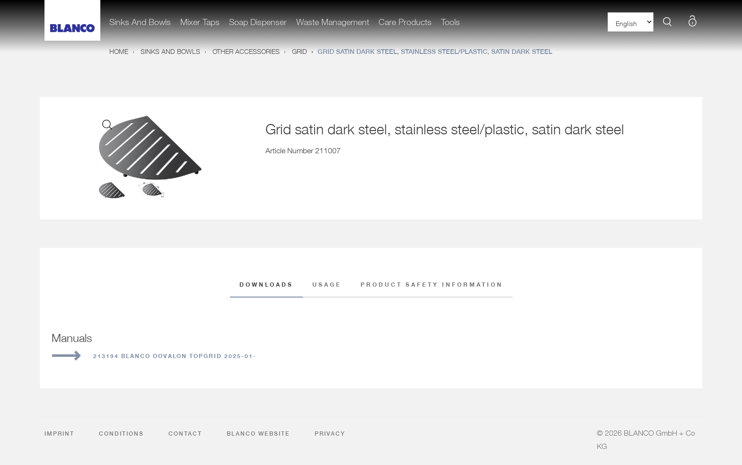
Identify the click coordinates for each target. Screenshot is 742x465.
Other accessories (246, 50)
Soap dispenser (258, 20)
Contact (185, 433)
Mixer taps (200, 20)
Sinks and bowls (140, 20)
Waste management (332, 20)
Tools (450, 20)
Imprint (59, 433)
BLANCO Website (258, 433)
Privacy (330, 433)
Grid (299, 50)
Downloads (266, 285)
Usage (327, 283)
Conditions (121, 433)
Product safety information (432, 283)
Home (118, 50)
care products (405, 20)
